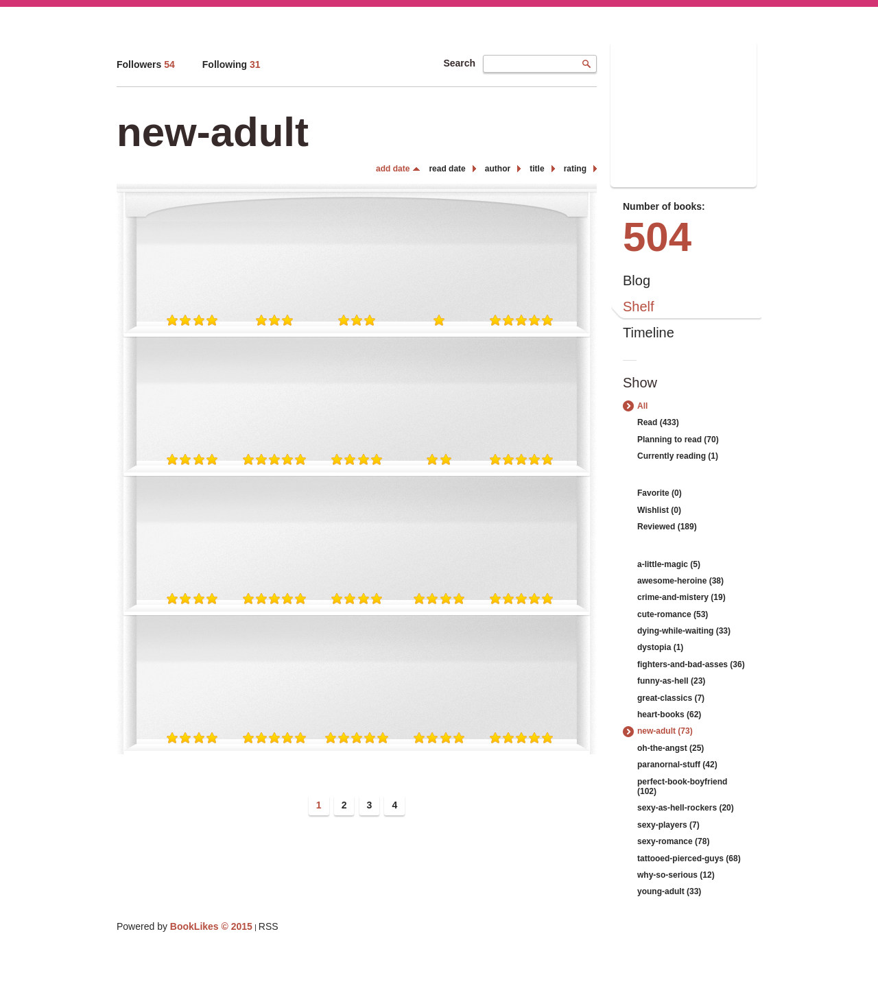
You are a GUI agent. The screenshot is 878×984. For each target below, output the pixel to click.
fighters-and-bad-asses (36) (691, 664)
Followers (146, 64)
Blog (636, 280)
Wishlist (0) (659, 510)
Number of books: (664, 206)
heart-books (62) (669, 714)
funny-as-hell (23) (671, 681)
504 (657, 237)
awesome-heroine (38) (680, 581)
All (642, 406)
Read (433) (658, 422)
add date (393, 168)
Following (231, 64)
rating (575, 168)
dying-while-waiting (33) (684, 631)
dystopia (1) (660, 647)
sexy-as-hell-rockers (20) (685, 808)
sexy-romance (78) (673, 841)
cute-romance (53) (672, 614)
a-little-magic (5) (668, 564)
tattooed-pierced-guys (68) (689, 858)
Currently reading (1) (677, 456)
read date (447, 168)
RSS (268, 926)
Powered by (184, 926)
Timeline (648, 332)
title (537, 168)
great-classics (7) (670, 698)
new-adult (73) (665, 731)
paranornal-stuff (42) (677, 764)
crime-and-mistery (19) (681, 597)
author (497, 168)
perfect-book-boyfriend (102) (682, 786)
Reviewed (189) (667, 526)
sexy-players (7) (668, 825)
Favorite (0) (659, 493)
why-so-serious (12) (676, 875)
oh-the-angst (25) (670, 748)
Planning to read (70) (678, 439)
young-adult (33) (669, 891)
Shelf (638, 306)
